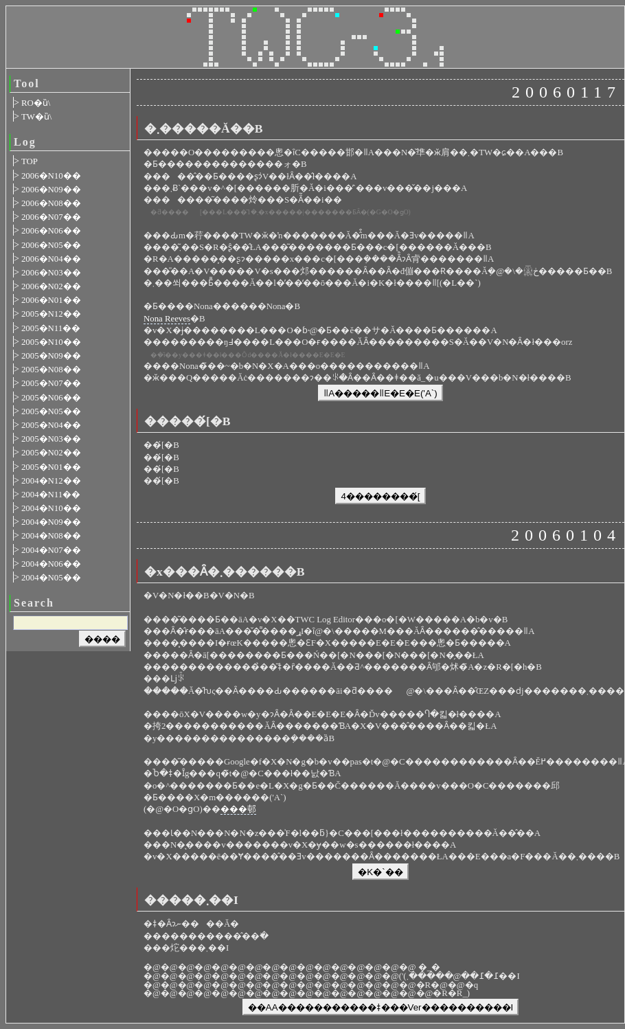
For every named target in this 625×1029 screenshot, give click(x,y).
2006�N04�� (51, 259)
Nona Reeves (167, 319)
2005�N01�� (51, 467)
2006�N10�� (51, 176)
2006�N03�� (51, 273)
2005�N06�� (51, 398)
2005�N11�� (50, 328)
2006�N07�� (51, 217)
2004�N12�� (51, 481)
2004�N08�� (51, 536)
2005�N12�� (51, 314)
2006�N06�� (51, 231)
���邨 (238, 809)
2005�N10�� (51, 342)
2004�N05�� (51, 578)
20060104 (566, 535)
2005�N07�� (51, 383)
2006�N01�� (51, 300)
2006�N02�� (51, 286)
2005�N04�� (51, 425)
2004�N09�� (51, 522)
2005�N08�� (51, 369)
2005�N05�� (51, 411)
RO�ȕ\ (35, 103)
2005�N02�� (51, 452)
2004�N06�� (51, 564)
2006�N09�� (51, 189)
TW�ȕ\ (36, 117)
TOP (29, 161)
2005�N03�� (51, 439)
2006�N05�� (51, 245)
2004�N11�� (50, 494)
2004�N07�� (51, 550)
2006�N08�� (51, 203)
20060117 (566, 92)
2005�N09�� (51, 356)
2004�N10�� (51, 508)
